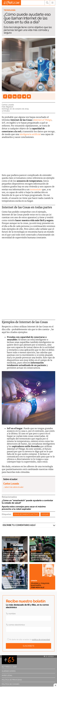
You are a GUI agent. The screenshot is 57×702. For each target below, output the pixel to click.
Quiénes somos (8, 671)
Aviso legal (7, 675)
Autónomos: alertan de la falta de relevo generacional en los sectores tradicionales (42, 556)
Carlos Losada (8, 105)
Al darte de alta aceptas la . (28, 639)
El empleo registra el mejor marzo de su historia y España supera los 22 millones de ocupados (14, 583)
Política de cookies (10, 684)
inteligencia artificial (30, 134)
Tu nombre (11, 613)
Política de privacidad (12, 680)
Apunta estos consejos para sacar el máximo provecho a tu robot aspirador (24, 507)
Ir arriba (49, 656)
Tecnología (9, 10)
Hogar (45, 514)
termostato (36, 189)
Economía (8, 549)
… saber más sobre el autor (13, 487)
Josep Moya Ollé (37, 587)
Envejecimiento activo (26, 514)
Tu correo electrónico (15, 625)
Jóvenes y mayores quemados (40, 584)
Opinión (34, 581)
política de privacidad (41, 639)
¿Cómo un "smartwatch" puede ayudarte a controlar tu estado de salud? (27, 501)
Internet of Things (42, 120)
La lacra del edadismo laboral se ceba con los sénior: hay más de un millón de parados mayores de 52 (14, 555)
